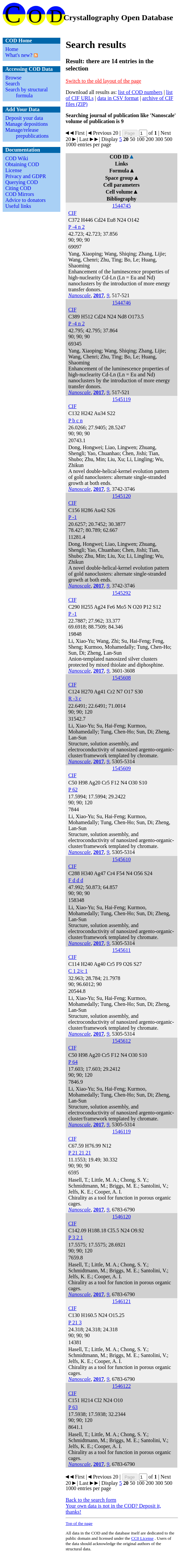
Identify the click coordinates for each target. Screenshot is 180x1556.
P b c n (75, 420)
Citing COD (18, 188)
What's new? (18, 55)
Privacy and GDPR (25, 176)
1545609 (121, 768)
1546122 (121, 1386)
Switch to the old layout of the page (103, 81)
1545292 (121, 593)
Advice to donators (25, 200)
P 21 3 (75, 1322)
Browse (13, 77)
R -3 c (74, 698)
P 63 (73, 1407)
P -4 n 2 (76, 227)
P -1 (72, 517)
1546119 (121, 1131)
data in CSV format (118, 98)
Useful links (18, 206)
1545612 (121, 1041)
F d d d (75, 880)
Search (12, 83)
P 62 (73, 789)
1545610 (121, 859)
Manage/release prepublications (27, 133)
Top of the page (79, 1523)
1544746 (121, 303)
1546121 (121, 1301)
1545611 (121, 950)
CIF (72, 213)
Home (11, 49)
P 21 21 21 (79, 1152)
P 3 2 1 (75, 1237)
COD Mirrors (19, 194)
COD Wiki (16, 158)
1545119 (121, 399)
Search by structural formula (26, 92)
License (13, 170)
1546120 (121, 1216)
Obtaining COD (22, 164)
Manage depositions (26, 124)
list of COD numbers (140, 92)
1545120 (121, 496)
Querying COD (21, 182)
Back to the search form (91, 1500)
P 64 (73, 1062)
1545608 (121, 678)
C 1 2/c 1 (78, 971)
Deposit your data (24, 118)
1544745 (121, 206)
